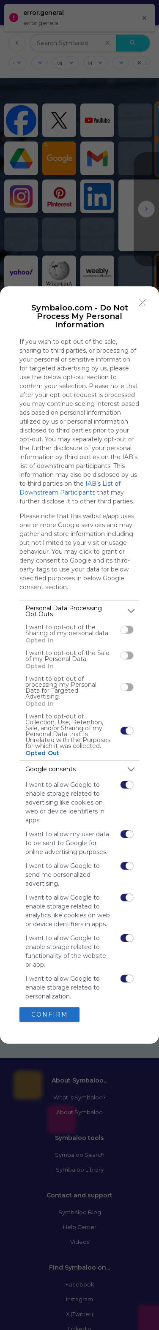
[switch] (127, 630)
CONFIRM (49, 1014)
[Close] (142, 303)
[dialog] (79, 665)
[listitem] (79, 611)
